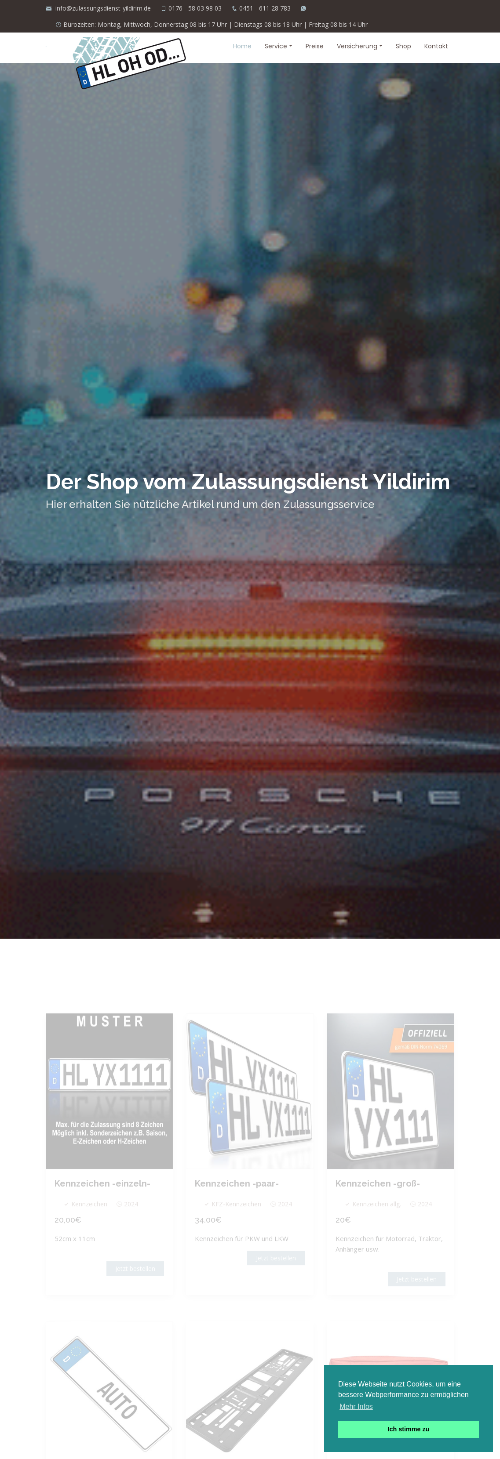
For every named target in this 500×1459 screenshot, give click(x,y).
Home (242, 46)
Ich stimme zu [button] (408, 1429)
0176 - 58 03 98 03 (195, 8)
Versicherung (357, 46)
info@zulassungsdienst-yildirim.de (102, 8)
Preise (315, 46)
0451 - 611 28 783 (265, 8)
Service (276, 46)
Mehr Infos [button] (356, 1406)
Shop (403, 46)
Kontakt (436, 46)
